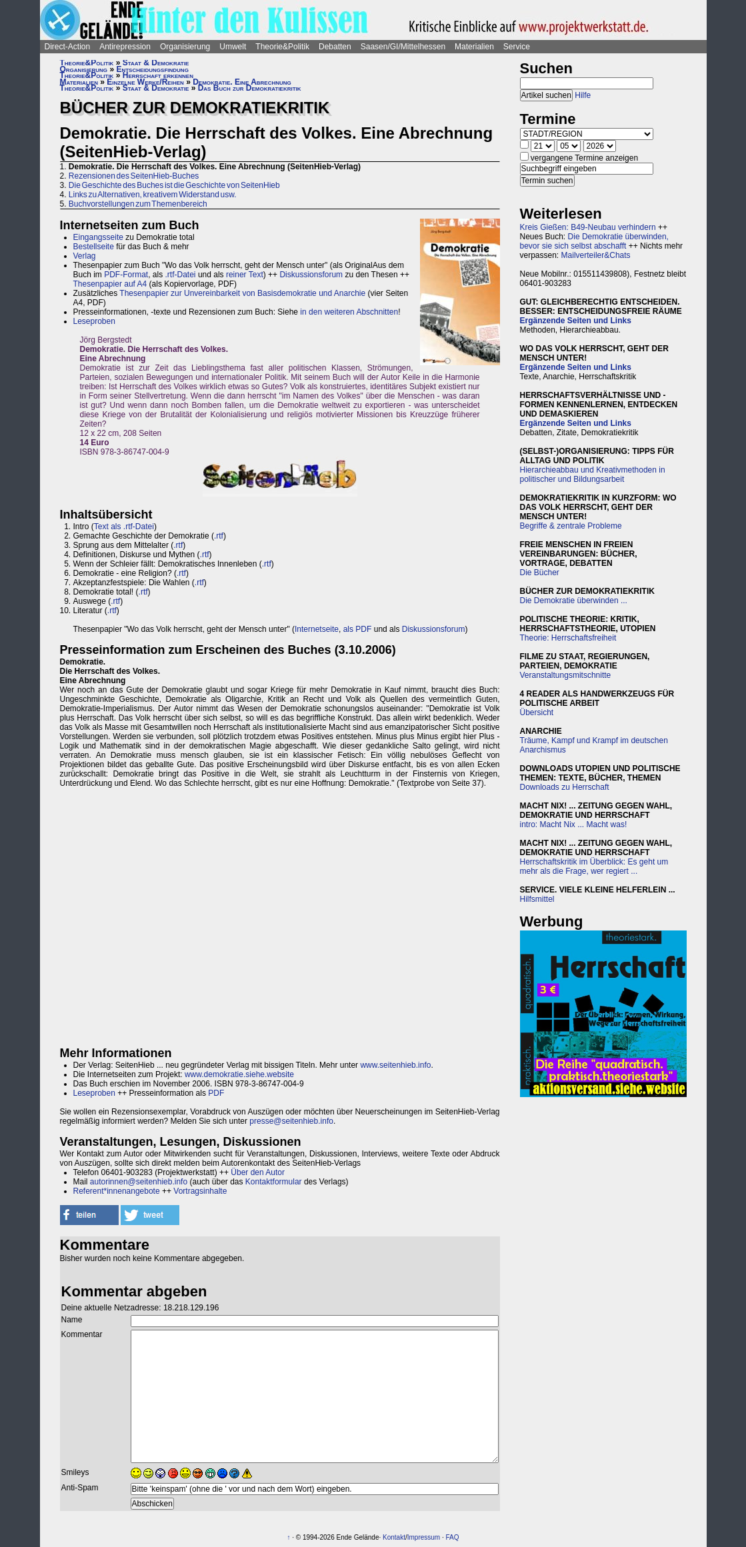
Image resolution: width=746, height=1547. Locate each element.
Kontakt (394, 1537)
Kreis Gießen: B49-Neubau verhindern (588, 227)
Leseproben (94, 321)
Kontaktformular (273, 1181)
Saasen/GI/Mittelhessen (403, 46)
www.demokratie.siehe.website (239, 1074)
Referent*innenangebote (116, 1191)
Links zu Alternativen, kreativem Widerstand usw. (153, 194)
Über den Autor (258, 1172)
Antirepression (125, 46)
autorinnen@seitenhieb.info (138, 1181)
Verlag (84, 256)
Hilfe (583, 95)
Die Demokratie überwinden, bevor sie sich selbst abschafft (594, 241)
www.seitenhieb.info (395, 1065)
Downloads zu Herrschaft (564, 787)
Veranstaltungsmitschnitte (565, 675)
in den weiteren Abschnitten (349, 312)
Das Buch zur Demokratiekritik (249, 88)
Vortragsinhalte (200, 1191)
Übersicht (537, 712)
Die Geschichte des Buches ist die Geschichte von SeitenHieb (174, 185)
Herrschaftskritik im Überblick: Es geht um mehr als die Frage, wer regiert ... (594, 866)
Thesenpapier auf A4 (110, 284)
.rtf (218, 536)
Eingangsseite (98, 237)
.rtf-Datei (180, 274)
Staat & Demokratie (156, 62)
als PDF (357, 629)
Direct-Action (68, 46)
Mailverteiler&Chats (596, 255)
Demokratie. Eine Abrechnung (242, 82)
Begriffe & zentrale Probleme (571, 526)
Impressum (423, 1537)
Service (516, 46)
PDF (216, 1093)
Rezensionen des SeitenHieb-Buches (134, 176)
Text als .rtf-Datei (124, 526)
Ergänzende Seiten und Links (575, 320)
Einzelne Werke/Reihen (145, 82)
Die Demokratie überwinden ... (573, 600)
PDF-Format (126, 274)
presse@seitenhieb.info (291, 1121)
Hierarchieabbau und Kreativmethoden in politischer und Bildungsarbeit (592, 474)
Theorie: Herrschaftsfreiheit (568, 638)
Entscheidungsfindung (152, 69)
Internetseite (317, 629)
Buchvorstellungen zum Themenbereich (138, 204)
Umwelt (232, 46)
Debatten (335, 46)
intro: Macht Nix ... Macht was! (573, 824)
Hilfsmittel (537, 899)
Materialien (474, 46)
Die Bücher (539, 572)
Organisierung (185, 46)
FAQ (452, 1537)
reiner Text (244, 274)
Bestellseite (93, 246)
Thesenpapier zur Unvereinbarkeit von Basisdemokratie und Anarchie (242, 293)
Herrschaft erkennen (158, 75)
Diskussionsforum (311, 274)
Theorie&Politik (282, 46)
